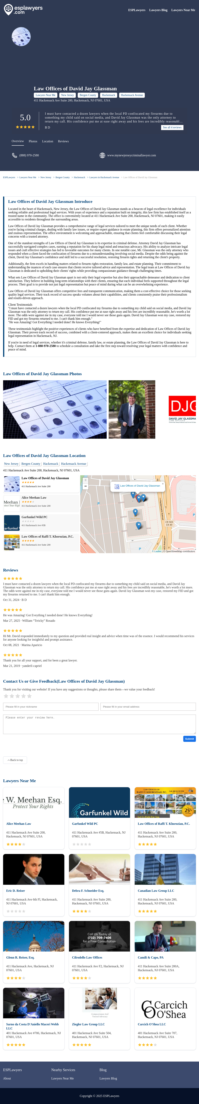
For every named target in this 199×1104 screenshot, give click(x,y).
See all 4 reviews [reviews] (172, 127)
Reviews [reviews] (63, 141)
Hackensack (108, 95)
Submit (189, 738)
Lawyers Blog (158, 10)
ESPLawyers (136, 10)
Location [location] (47, 141)
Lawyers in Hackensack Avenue (104, 177)
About (7, 1078)
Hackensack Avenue (132, 95)
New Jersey (67, 95)
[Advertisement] (89, 56)
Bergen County (88, 95)
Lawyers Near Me (183, 10)
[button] (138, 499)
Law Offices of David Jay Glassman (140, 177)
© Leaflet (156, 551)
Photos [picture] (33, 141)
